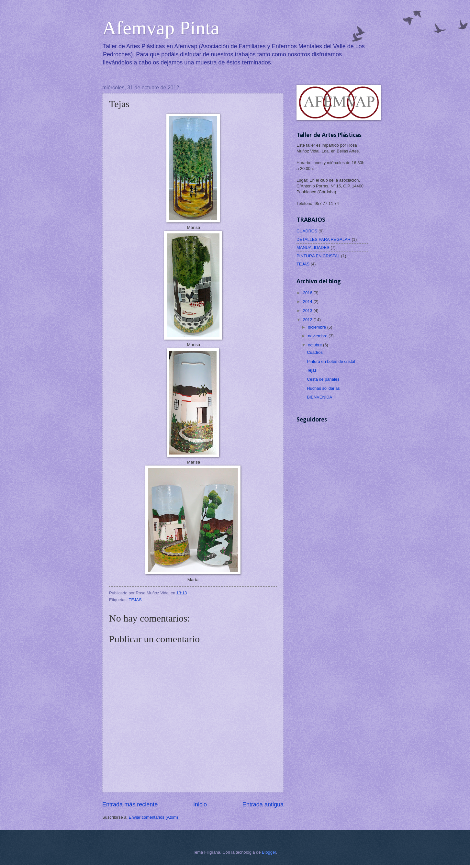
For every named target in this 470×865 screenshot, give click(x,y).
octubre (315, 345)
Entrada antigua (263, 804)
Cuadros (315, 352)
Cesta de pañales (323, 379)
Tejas (312, 370)
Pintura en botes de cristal (331, 361)
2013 (308, 310)
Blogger (269, 852)
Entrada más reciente (130, 804)
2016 (308, 292)
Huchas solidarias (323, 388)
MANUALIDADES (313, 247)
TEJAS (135, 599)
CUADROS (307, 231)
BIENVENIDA (319, 397)
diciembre (317, 327)
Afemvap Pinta (160, 28)
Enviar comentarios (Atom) (153, 817)
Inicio (200, 804)
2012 (308, 319)
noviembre (318, 335)
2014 (308, 301)
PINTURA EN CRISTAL (318, 255)
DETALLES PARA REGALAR (324, 239)
